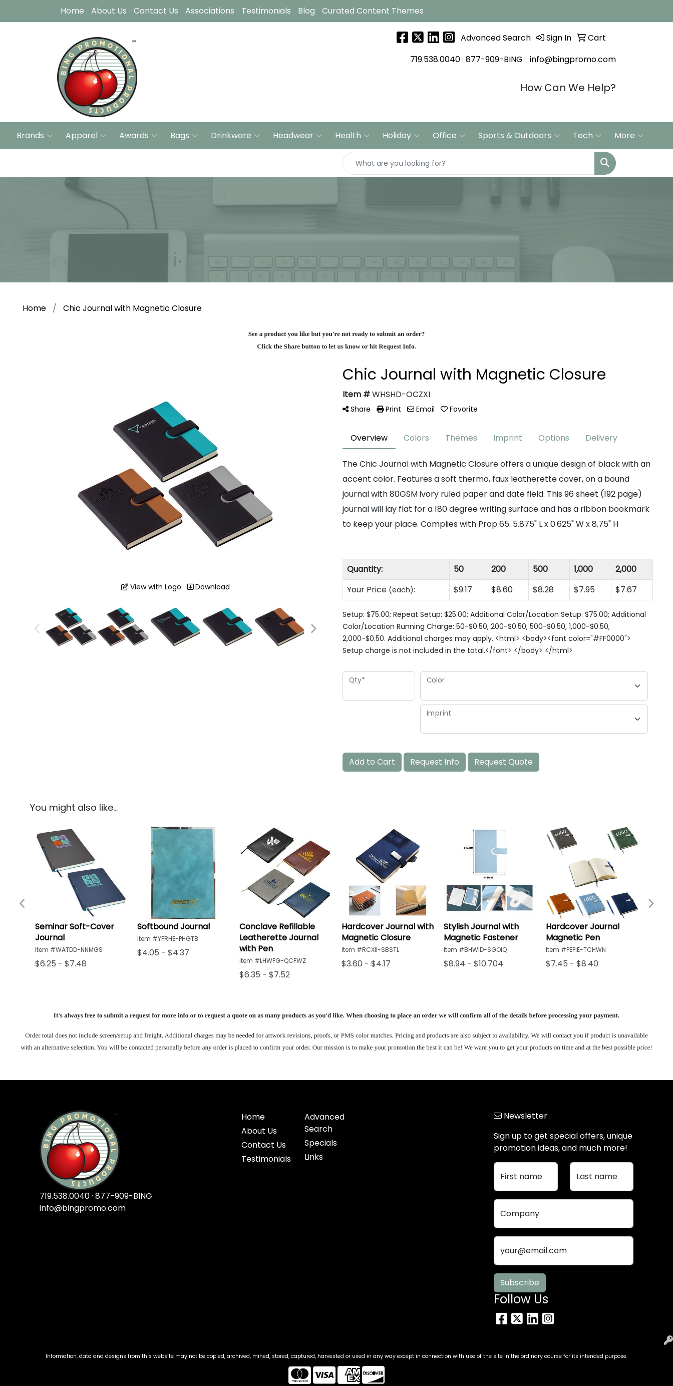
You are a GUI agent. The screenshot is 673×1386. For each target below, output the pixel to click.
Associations (209, 11)
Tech (587, 136)
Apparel (86, 136)
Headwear (297, 136)
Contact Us (156, 11)
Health (352, 136)
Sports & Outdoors (519, 136)
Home (72, 11)
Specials (320, 1143)
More (628, 136)
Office (449, 136)
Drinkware (235, 136)
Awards (138, 136)
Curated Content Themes (373, 11)
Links (313, 1157)
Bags (184, 136)
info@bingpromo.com (573, 59)
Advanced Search (324, 1123)
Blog (306, 11)
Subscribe (519, 1282)
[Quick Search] (469, 163)
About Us (109, 11)
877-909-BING (494, 59)
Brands (35, 136)
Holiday (401, 136)
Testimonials (266, 11)
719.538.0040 (435, 59)
